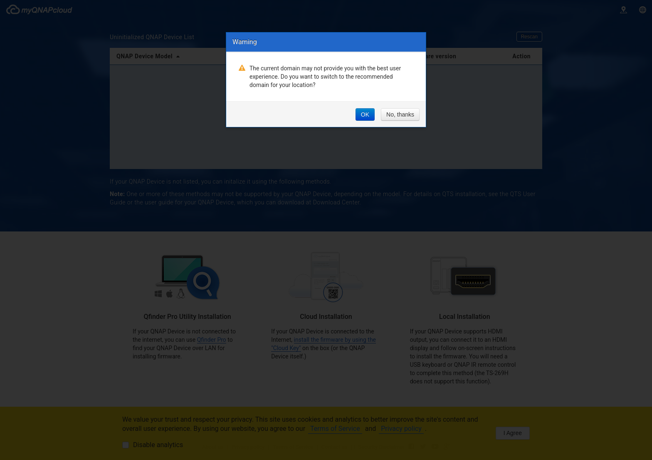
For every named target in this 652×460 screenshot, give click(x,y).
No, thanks (400, 114)
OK (365, 114)
